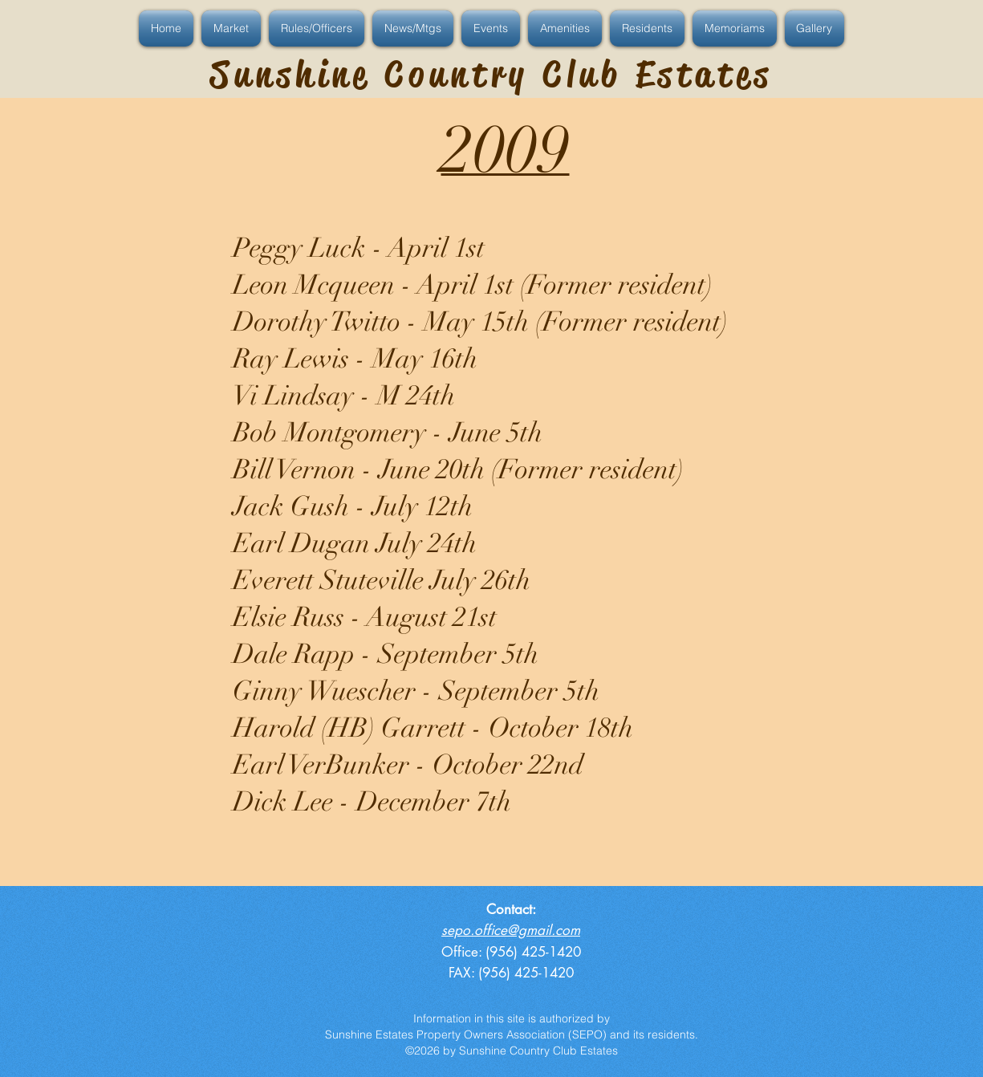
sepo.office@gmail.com (510, 930)
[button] (168, 28)
